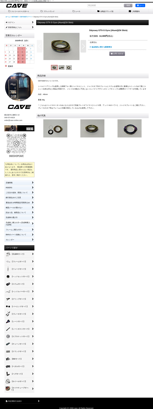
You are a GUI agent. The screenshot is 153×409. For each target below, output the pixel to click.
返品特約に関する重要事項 (101, 47)
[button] (39, 46)
